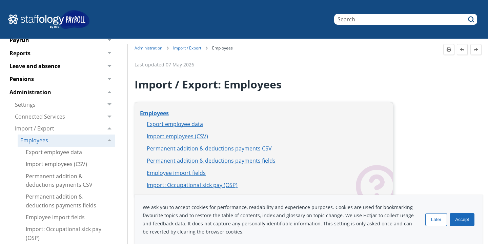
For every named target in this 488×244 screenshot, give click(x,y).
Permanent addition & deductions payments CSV (59, 180)
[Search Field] (405, 19)
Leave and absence (62, 66)
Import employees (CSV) (56, 164)
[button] (471, 19)
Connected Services (65, 117)
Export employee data (54, 152)
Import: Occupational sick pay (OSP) (192, 185)
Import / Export (65, 129)
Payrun (62, 40)
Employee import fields (55, 217)
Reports (62, 53)
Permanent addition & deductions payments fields (61, 201)
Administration (62, 92)
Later (436, 219)
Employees (67, 140)
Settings (65, 105)
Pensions (62, 79)
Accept (462, 219)
